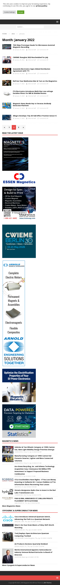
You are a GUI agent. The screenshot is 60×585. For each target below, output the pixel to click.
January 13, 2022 (20, 96)
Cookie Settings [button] (9, 12)
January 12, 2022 (20, 108)
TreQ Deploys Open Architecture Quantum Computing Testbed (32, 534)
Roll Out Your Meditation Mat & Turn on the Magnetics (35, 81)
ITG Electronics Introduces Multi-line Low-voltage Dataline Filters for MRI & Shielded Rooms (33, 92)
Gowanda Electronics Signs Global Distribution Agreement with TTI (31, 70)
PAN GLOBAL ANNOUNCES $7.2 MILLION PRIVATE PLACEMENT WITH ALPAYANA (34, 499)
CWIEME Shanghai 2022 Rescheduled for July (30, 57)
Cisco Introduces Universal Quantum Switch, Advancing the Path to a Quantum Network (32, 518)
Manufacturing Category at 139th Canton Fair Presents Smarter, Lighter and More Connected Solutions (34, 458)
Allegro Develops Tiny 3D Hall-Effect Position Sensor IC (35, 116)
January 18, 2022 (20, 50)
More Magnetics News (11, 506)
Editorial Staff (32, 50)
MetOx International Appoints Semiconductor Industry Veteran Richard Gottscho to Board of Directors (33, 552)
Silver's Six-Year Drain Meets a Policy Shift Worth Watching (34, 526)
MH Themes (47, 583)
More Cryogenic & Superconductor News (18, 565)
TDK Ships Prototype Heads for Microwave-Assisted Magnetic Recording (34, 46)
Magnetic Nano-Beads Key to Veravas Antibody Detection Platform (32, 104)
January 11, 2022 (20, 118)
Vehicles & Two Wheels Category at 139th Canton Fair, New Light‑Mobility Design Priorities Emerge (35, 448)
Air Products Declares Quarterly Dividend (31, 544)
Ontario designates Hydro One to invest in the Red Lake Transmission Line (35, 491)
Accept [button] (20, 12)
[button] (56, 21)
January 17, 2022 (20, 84)
